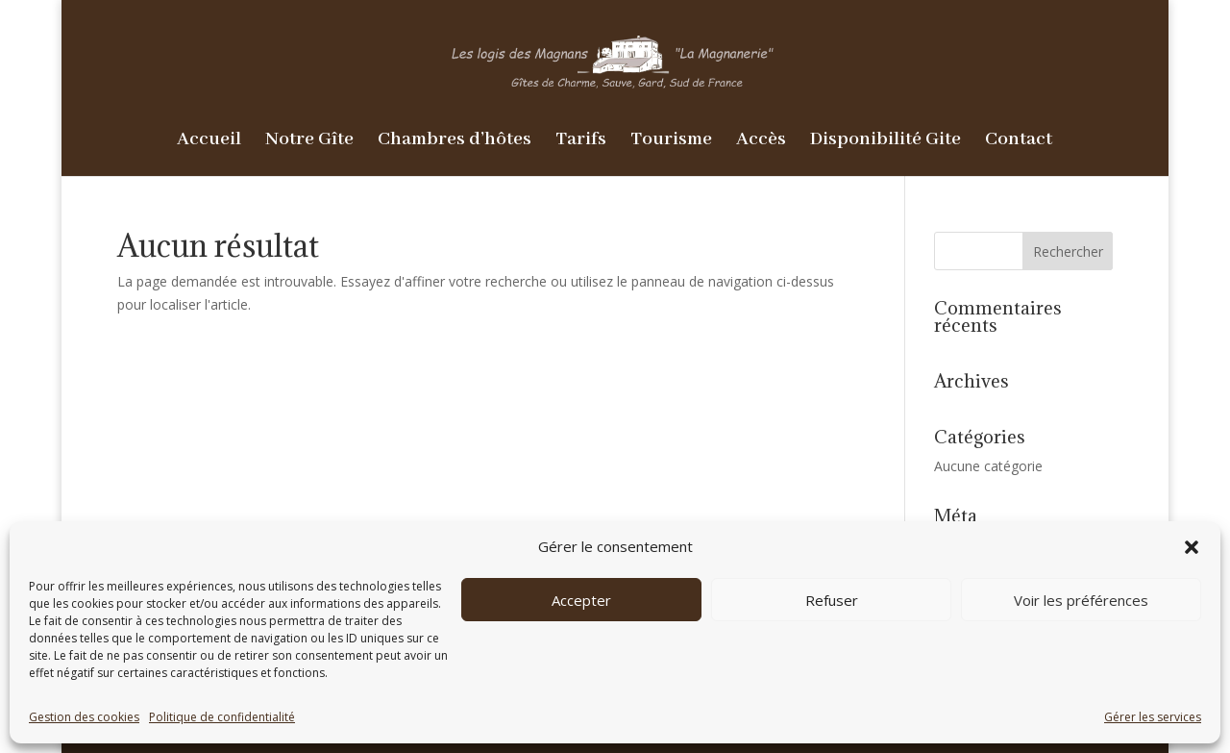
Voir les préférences (1081, 600)
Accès (761, 142)
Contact (1018, 142)
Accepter (581, 600)
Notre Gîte (309, 142)
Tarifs (580, 142)
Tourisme (671, 142)
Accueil (209, 142)
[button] (1191, 547)
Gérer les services (1152, 717)
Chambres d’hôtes (454, 142)
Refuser (831, 600)
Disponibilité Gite (885, 142)
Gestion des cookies (84, 717)
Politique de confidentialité (222, 717)
